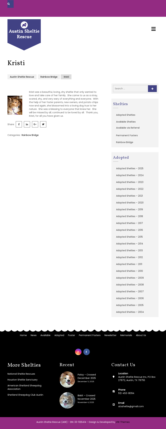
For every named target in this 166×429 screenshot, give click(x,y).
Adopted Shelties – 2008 (130, 284)
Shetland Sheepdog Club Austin (25, 394)
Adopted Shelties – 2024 (130, 175)
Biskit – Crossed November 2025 (87, 397)
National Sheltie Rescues (21, 373)
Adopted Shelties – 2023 (129, 182)
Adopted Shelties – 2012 (129, 257)
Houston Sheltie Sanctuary (22, 379)
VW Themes (122, 422)
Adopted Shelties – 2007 (130, 291)
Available (45, 335)
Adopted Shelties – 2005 (130, 305)
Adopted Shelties (125, 115)
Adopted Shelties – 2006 (130, 298)
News (34, 335)
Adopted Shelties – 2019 (129, 209)
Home (23, 335)
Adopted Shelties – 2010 (129, 271)
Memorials (126, 335)
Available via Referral (128, 127)
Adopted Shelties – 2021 (129, 195)
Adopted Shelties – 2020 (130, 202)
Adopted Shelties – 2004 (130, 312)
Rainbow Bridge (48, 76)
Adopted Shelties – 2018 (129, 216)
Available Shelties (126, 121)
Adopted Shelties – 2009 (130, 277)
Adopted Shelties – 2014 (129, 243)
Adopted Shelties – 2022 (129, 189)
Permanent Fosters (127, 135)
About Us (141, 335)
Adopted (59, 335)
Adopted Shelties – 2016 (129, 230)
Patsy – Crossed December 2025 (87, 376)
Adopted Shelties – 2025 (129, 168)
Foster (71, 335)
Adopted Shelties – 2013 (129, 250)
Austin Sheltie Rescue (24, 34)
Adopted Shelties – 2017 (129, 223)
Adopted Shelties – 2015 (129, 236)
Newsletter (110, 335)
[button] (153, 26)
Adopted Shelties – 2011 (129, 264)
